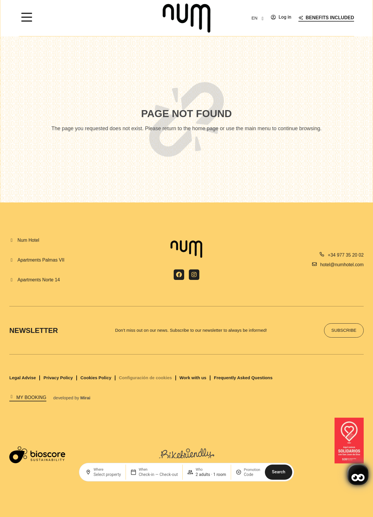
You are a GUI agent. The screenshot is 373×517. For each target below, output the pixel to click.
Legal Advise (22, 377)
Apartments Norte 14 (38, 279)
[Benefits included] (300, 17)
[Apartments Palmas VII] (11, 260)
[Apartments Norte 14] (11, 280)
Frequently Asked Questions (243, 377)
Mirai (85, 398)
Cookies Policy (95, 377)
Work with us (193, 377)
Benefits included (330, 17)
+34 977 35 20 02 (346, 255)
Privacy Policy (58, 377)
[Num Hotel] (11, 240)
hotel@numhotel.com (342, 264)
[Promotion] (252, 474)
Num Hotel (28, 240)
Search (278, 471)
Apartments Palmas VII (40, 259)
